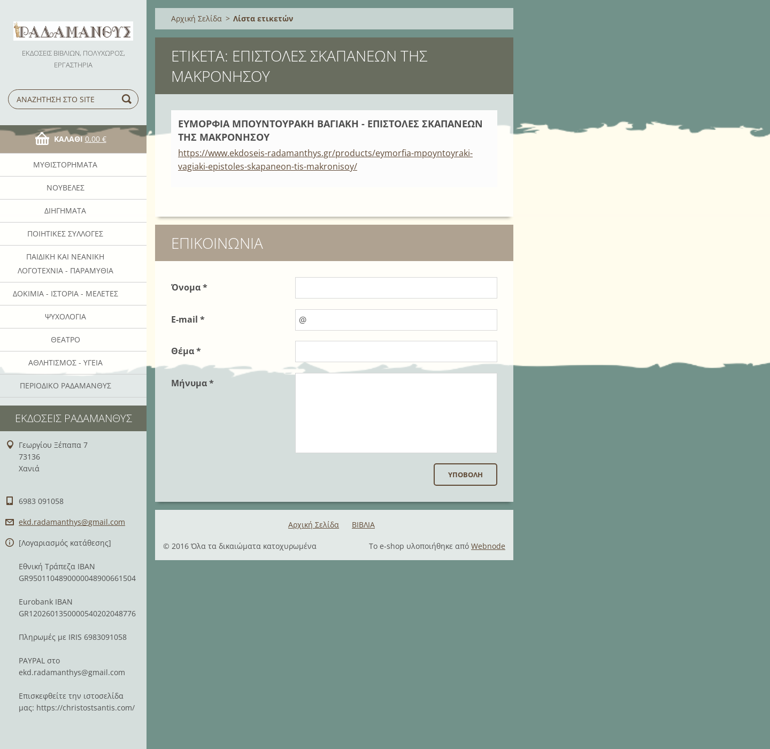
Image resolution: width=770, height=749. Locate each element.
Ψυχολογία (65, 316)
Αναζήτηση (128, 99)
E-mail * (188, 319)
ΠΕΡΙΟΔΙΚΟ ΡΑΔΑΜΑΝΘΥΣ (65, 385)
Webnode (488, 546)
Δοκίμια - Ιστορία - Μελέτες (65, 293)
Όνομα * (189, 287)
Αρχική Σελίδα (196, 18)
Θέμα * (186, 351)
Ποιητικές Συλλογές (65, 233)
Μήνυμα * (192, 383)
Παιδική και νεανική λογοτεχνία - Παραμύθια (65, 263)
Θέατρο (65, 339)
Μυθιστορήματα (65, 164)
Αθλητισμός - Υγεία (65, 362)
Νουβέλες (65, 187)
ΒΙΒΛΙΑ (363, 524)
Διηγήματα (65, 210)
